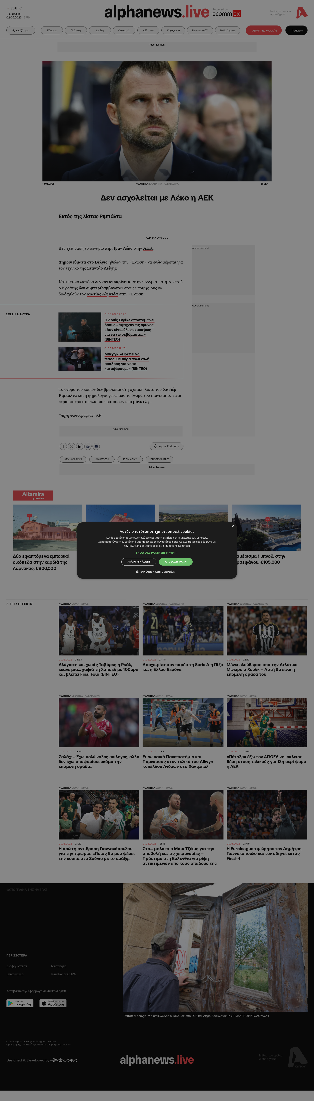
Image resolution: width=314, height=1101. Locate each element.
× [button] (232, 526)
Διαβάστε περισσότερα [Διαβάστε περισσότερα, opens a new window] (176, 545)
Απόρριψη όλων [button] (139, 561)
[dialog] (157, 550)
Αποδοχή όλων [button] (176, 561)
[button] (157, 553)
